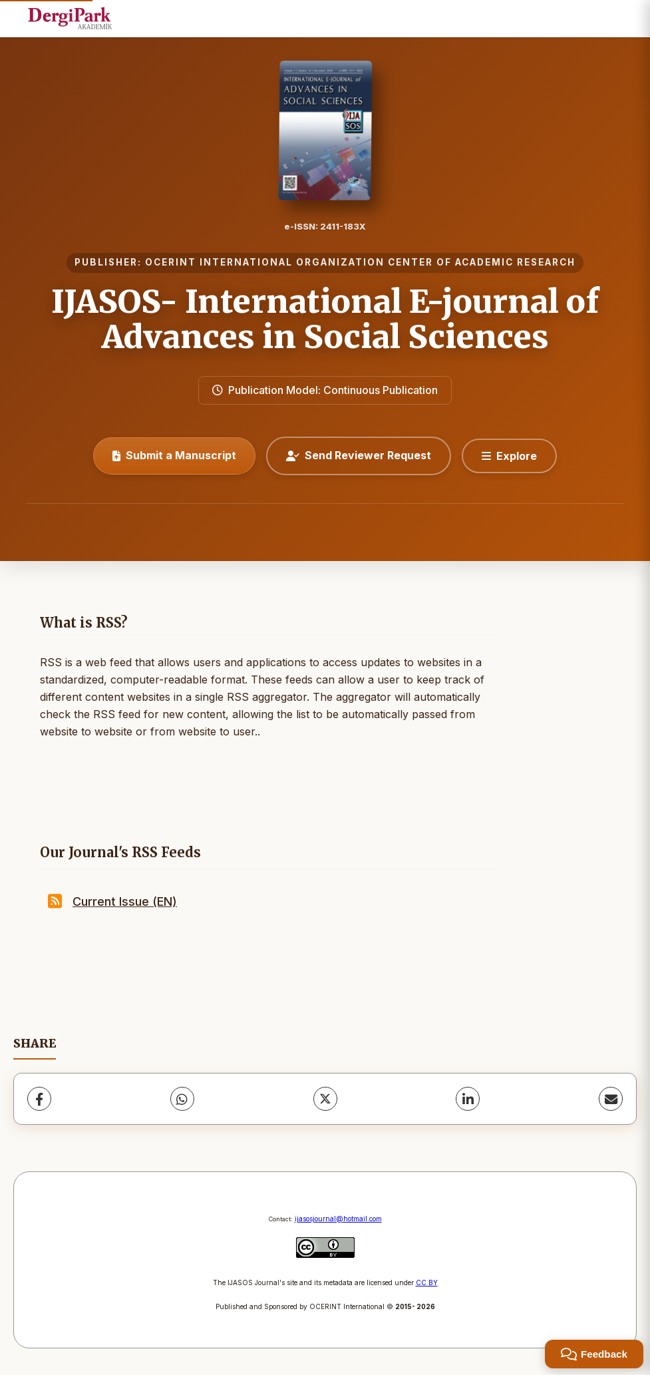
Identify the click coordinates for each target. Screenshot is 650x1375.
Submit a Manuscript (174, 455)
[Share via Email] (611, 1099)
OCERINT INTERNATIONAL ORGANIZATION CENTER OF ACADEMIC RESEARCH (360, 262)
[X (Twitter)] (325, 1099)
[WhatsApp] (182, 1099)
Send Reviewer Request (358, 455)
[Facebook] (39, 1099)
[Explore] (509, 456)
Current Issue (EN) (125, 901)
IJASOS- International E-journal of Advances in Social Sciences (325, 319)
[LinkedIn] (468, 1099)
